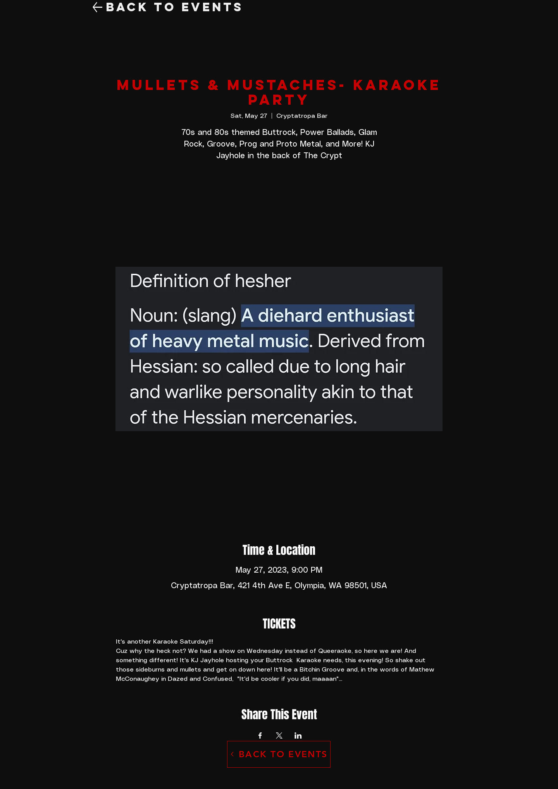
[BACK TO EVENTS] (279, 754)
